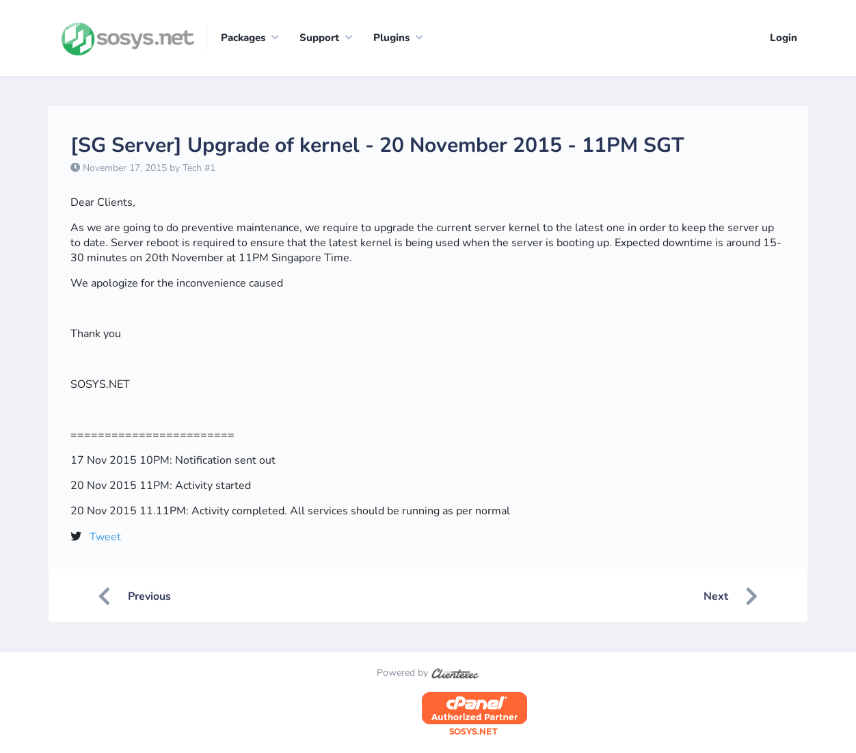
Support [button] (319, 37)
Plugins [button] (391, 37)
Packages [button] (243, 37)
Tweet (105, 537)
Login (783, 37)
